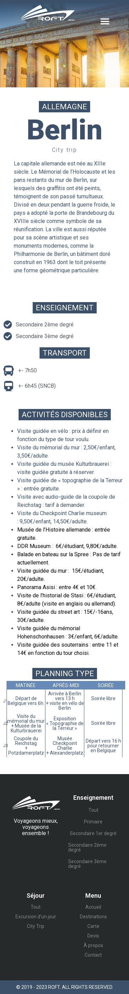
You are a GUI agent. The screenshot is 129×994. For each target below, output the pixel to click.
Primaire (93, 821)
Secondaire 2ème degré (87, 847)
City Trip (35, 926)
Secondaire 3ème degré (87, 864)
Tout (93, 810)
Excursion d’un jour (35, 916)
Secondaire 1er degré (93, 833)
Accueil (93, 907)
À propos (93, 945)
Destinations (93, 916)
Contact (93, 955)
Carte (93, 926)
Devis (93, 936)
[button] (105, 21)
